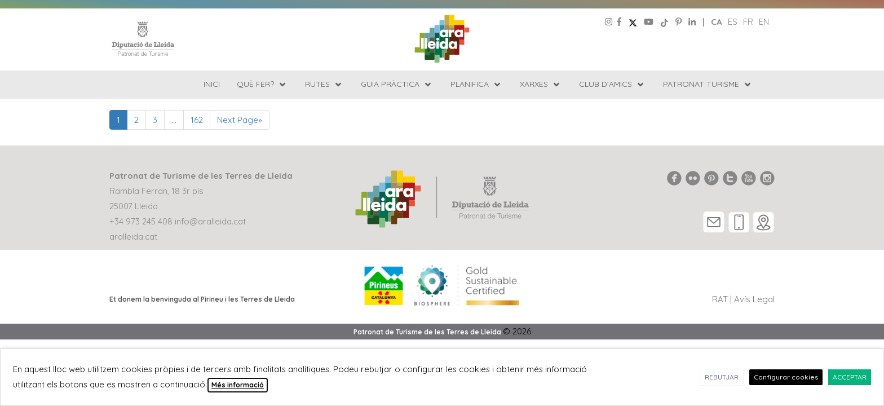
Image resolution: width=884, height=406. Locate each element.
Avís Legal (754, 299)
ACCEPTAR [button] (850, 377)
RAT (720, 299)
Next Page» (239, 119)
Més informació (237, 385)
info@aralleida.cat (210, 221)
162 (197, 119)
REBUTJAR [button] (722, 377)
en (764, 21)
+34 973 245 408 (141, 221)
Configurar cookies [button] (786, 377)
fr (748, 21)
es (732, 21)
